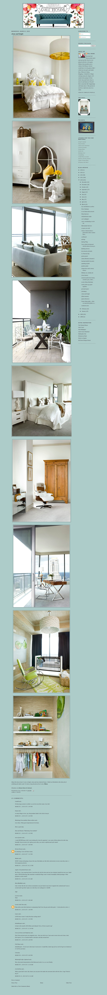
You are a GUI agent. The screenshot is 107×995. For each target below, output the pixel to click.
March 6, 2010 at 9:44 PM (24, 955)
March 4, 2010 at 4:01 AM (24, 879)
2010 (81, 180)
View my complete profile (86, 92)
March (83, 204)
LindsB (17, 801)
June (83, 197)
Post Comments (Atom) (24, 986)
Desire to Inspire (82, 338)
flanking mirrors (85, 248)
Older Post (69, 982)
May (83, 199)
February (84, 308)
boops (16, 810)
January (84, 311)
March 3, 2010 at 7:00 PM (24, 844)
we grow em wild (85, 228)
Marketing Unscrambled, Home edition (25, 820)
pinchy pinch (84, 256)
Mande (17, 858)
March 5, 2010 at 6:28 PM (24, 940)
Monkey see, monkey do (87, 272)
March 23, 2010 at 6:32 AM (24, 976)
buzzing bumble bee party (87, 261)
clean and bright (17, 34)
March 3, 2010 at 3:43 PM (24, 816)
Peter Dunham (85, 209)
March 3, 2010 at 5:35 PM (24, 833)
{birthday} (84, 291)
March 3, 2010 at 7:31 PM (24, 854)
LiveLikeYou (18, 969)
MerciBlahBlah (19, 883)
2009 (81, 314)
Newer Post (14, 982)
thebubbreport (18, 923)
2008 (81, 316)
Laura (16, 914)
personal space (85, 289)
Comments (82, 37)
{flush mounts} (85, 296)
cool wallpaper (85, 219)
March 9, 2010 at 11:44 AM (24, 964)
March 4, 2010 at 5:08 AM (24, 900)
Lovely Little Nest (19, 904)
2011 (81, 177)
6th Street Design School (84, 340)
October (84, 187)
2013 (81, 172)
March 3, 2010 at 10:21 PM (24, 865)
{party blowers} (85, 298)
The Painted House (83, 325)
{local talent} (84, 275)
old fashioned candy (86, 216)
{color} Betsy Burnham (87, 282)
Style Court (81, 327)
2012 (81, 175)
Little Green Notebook (83, 331)
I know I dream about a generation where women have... (88, 232)
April (83, 202)
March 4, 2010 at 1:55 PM (24, 919)
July (83, 194)
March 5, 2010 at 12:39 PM (24, 928)
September (84, 189)
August (83, 192)
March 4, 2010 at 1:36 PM (24, 909)
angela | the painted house (21, 869)
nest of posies (18, 837)
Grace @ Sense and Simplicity (22, 932)
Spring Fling (84, 242)
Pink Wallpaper (82, 329)
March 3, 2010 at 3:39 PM (24, 806)
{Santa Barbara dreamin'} (87, 258)
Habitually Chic (82, 333)
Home (41, 982)
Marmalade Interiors (86, 225)
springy (83, 239)
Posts (81, 34)
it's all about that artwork (87, 211)
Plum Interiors (85, 214)
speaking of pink (85, 263)
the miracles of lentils (86, 251)
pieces (18, 792)
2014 (81, 170)
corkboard (84, 237)
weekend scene (85, 305)
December (84, 182)
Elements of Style (82, 336)
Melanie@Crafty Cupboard (22, 959)
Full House (18, 944)
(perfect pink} (84, 266)
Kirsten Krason (19, 849)
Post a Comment (15, 980)
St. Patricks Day (85, 253)
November (84, 184)
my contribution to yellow (87, 206)
